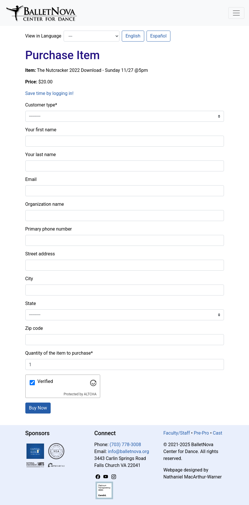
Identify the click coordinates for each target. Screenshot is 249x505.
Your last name (40, 154)
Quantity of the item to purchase (59, 353)
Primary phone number (48, 229)
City (29, 278)
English (133, 36)
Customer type (41, 105)
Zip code (34, 328)
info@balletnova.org (128, 451)
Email (31, 179)
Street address (40, 254)
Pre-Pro (201, 433)
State (30, 303)
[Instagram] (113, 477)
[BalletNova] (44, 13)
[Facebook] (98, 477)
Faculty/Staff (177, 433)
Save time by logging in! (49, 93)
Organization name (44, 204)
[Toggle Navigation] (236, 13)
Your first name (40, 129)
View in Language (43, 36)
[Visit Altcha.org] (93, 382)
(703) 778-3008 (125, 444)
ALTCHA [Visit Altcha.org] (90, 394)
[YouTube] (106, 477)
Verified (45, 381)
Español (158, 36)
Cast (217, 433)
